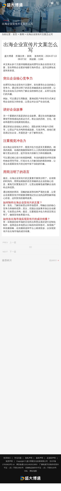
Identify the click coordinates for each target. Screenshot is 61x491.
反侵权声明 (51, 458)
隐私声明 (28, 458)
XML (26, 471)
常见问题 (17, 458)
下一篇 (13, 252)
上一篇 (13, 243)
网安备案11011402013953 (26, 464)
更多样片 (53, 261)
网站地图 (33, 471)
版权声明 (39, 458)
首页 (15, 34)
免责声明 (9, 461)
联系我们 (7, 458)
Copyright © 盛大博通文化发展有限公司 (32, 461)
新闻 (22, 34)
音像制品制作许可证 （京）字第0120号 (40, 468)
